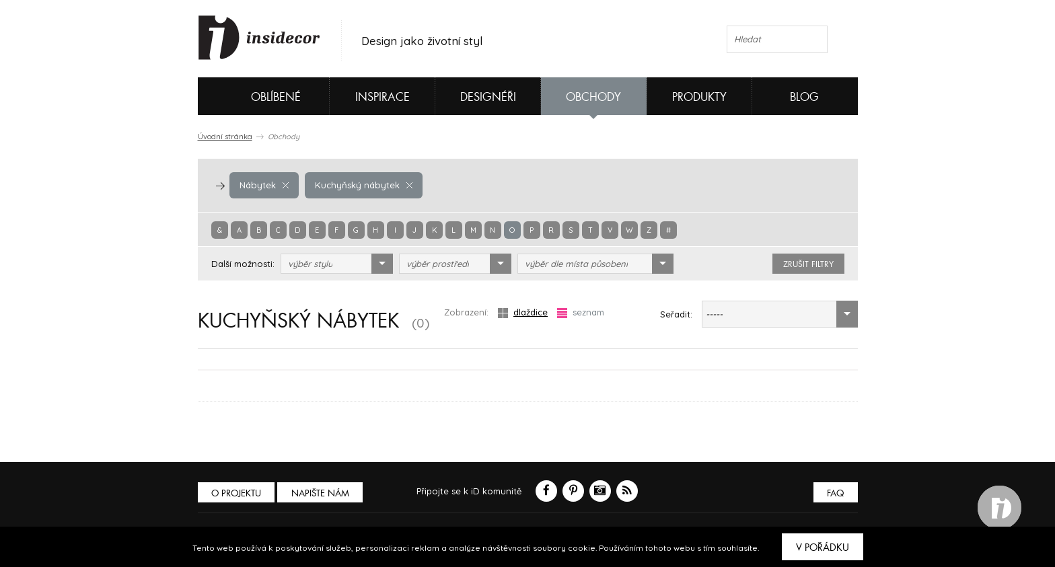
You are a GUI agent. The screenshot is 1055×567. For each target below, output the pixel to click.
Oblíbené (253, 96)
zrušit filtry (808, 264)
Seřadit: (676, 314)
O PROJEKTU (237, 493)
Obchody (593, 97)
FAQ (835, 493)
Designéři (488, 97)
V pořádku (822, 547)
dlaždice (523, 312)
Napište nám (322, 493)
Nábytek (264, 185)
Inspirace (382, 97)
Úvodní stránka (225, 136)
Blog (804, 97)
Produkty (699, 97)
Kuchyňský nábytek (362, 185)
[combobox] (337, 264)
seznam (580, 312)
